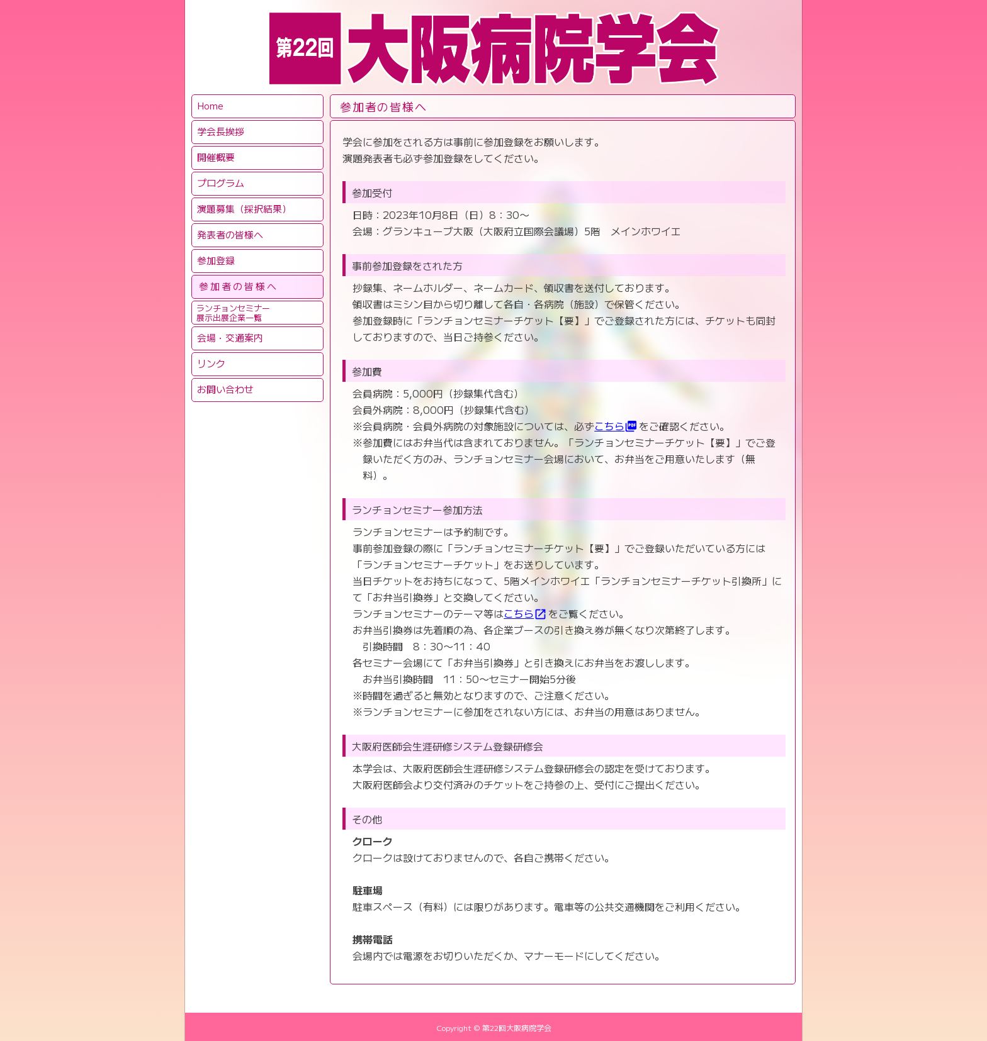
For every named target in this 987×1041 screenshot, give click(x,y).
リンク (211, 363)
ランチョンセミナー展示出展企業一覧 (233, 313)
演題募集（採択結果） (244, 208)
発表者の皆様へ (230, 234)
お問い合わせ (225, 389)
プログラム (220, 182)
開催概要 (216, 157)
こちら (616, 425)
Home (210, 105)
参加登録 (216, 260)
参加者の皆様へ (238, 285)
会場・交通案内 (230, 337)
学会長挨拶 (220, 131)
